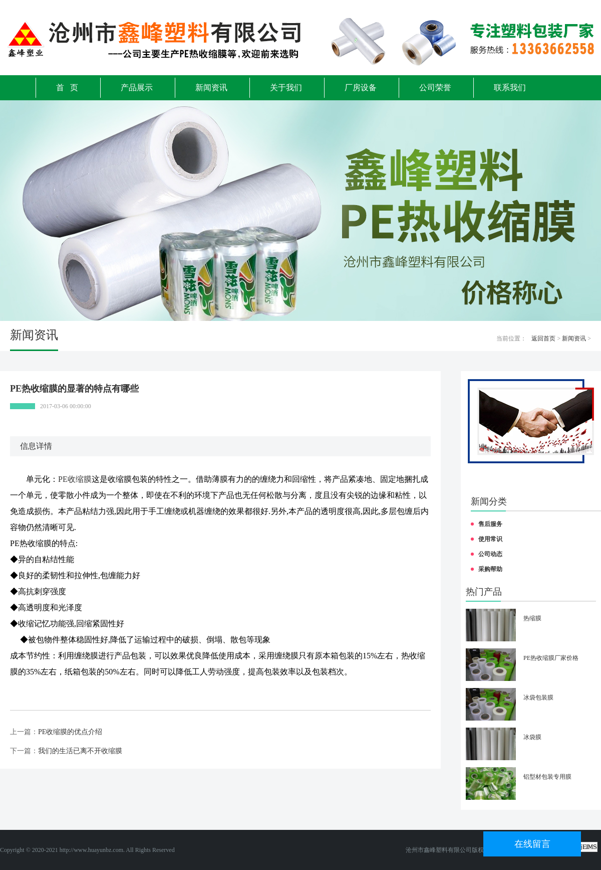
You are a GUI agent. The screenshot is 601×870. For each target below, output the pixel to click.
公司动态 (490, 554)
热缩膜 (532, 618)
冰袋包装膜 (538, 697)
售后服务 (490, 524)
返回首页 (543, 338)
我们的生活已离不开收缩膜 (80, 751)
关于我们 (286, 87)
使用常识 (490, 539)
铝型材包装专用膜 (547, 776)
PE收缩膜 (75, 479)
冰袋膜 (532, 737)
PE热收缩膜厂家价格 (550, 657)
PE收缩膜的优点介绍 (70, 732)
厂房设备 (361, 87)
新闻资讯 (211, 87)
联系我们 (510, 87)
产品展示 (137, 87)
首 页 (67, 87)
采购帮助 (490, 569)
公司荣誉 (435, 87)
